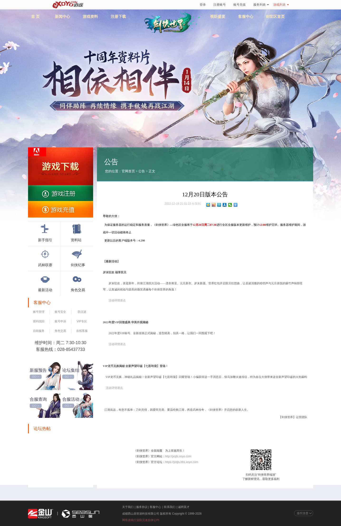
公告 (142, 171)
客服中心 (245, 16)
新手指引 (45, 232)
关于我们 (128, 507)
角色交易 (78, 282)
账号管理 (38, 312)
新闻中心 (62, 16)
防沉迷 (82, 312)
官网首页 (128, 171)
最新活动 (45, 282)
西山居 (80, 514)
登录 (203, 4)
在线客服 (82, 331)
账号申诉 (60, 321)
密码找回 (38, 321)
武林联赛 (45, 257)
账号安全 (60, 312)
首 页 (35, 16)
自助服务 (38, 331)
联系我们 (169, 507)
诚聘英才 (183, 507)
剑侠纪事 (78, 257)
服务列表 (261, 4)
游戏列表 (281, 4)
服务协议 (142, 507)
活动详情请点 (114, 388)
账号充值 (239, 4)
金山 (40, 514)
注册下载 (118, 16)
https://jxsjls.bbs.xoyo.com (181, 462)
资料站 (77, 232)
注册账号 (219, 4)
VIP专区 (82, 321)
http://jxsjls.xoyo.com (178, 456)
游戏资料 (90, 16)
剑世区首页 (275, 16)
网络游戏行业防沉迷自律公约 (140, 520)
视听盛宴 (217, 16)
